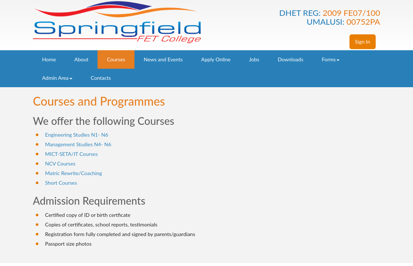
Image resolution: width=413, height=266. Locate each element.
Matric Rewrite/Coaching (73, 173)
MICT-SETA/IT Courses (71, 154)
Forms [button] (330, 59)
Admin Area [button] (57, 78)
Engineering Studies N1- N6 (76, 135)
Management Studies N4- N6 (78, 144)
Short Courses (61, 183)
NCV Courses (60, 163)
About (81, 59)
